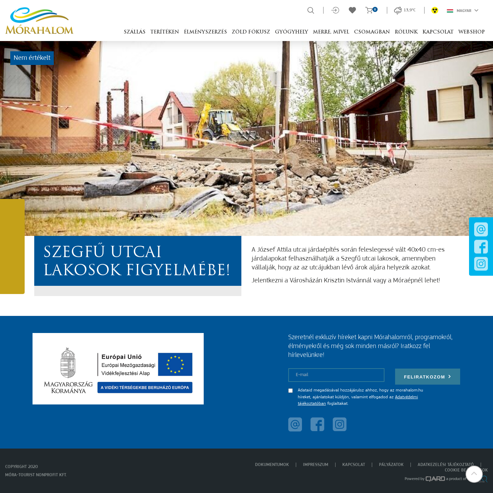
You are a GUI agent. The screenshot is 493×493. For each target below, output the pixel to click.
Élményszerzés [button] (205, 32)
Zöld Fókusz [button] (251, 32)
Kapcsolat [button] (438, 32)
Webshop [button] (471, 32)
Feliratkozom (427, 376)
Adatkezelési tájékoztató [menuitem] (446, 465)
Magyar (463, 10)
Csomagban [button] (372, 32)
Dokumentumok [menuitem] (272, 465)
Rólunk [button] (406, 32)
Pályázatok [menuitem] (391, 465)
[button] (474, 474)
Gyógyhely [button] (291, 32)
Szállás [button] (135, 32)
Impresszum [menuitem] (315, 465)
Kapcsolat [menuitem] (353, 465)
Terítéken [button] (164, 32)
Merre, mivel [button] (331, 32)
